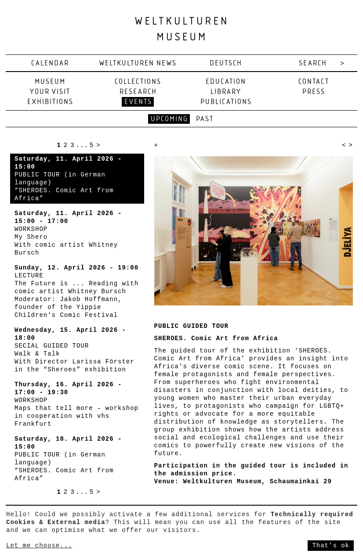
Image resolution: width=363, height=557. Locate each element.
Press (313, 92)
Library (226, 92)
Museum (50, 82)
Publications (226, 102)
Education (226, 82)
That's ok (330, 545)
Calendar (50, 63)
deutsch (226, 63)
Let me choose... (39, 545)
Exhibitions (50, 102)
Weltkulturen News (138, 63)
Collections (138, 82)
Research (138, 92)
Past (205, 119)
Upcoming (169, 119)
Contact (313, 82)
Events (138, 102)
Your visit (50, 92)
